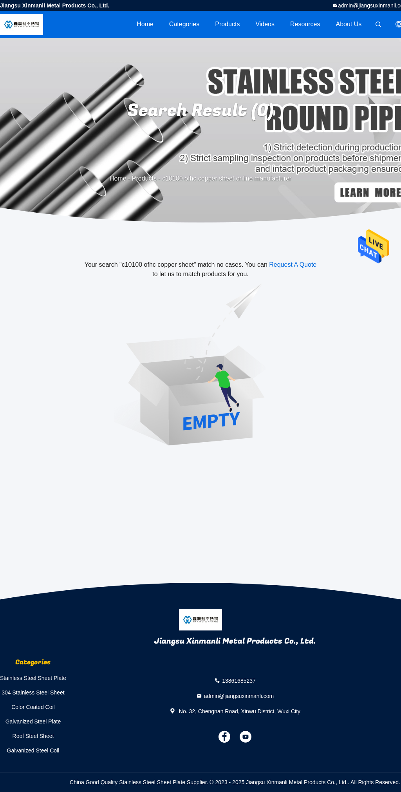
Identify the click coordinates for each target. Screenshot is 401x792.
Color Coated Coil (33, 707)
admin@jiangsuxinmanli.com (239, 696)
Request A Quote (292, 264)
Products (227, 24)
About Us (349, 24)
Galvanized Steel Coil (33, 750)
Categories (184, 24)
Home (145, 24)
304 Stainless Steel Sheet (33, 692)
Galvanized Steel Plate (33, 721)
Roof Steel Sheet (33, 736)
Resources (305, 24)
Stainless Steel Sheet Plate (33, 678)
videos (265, 24)
